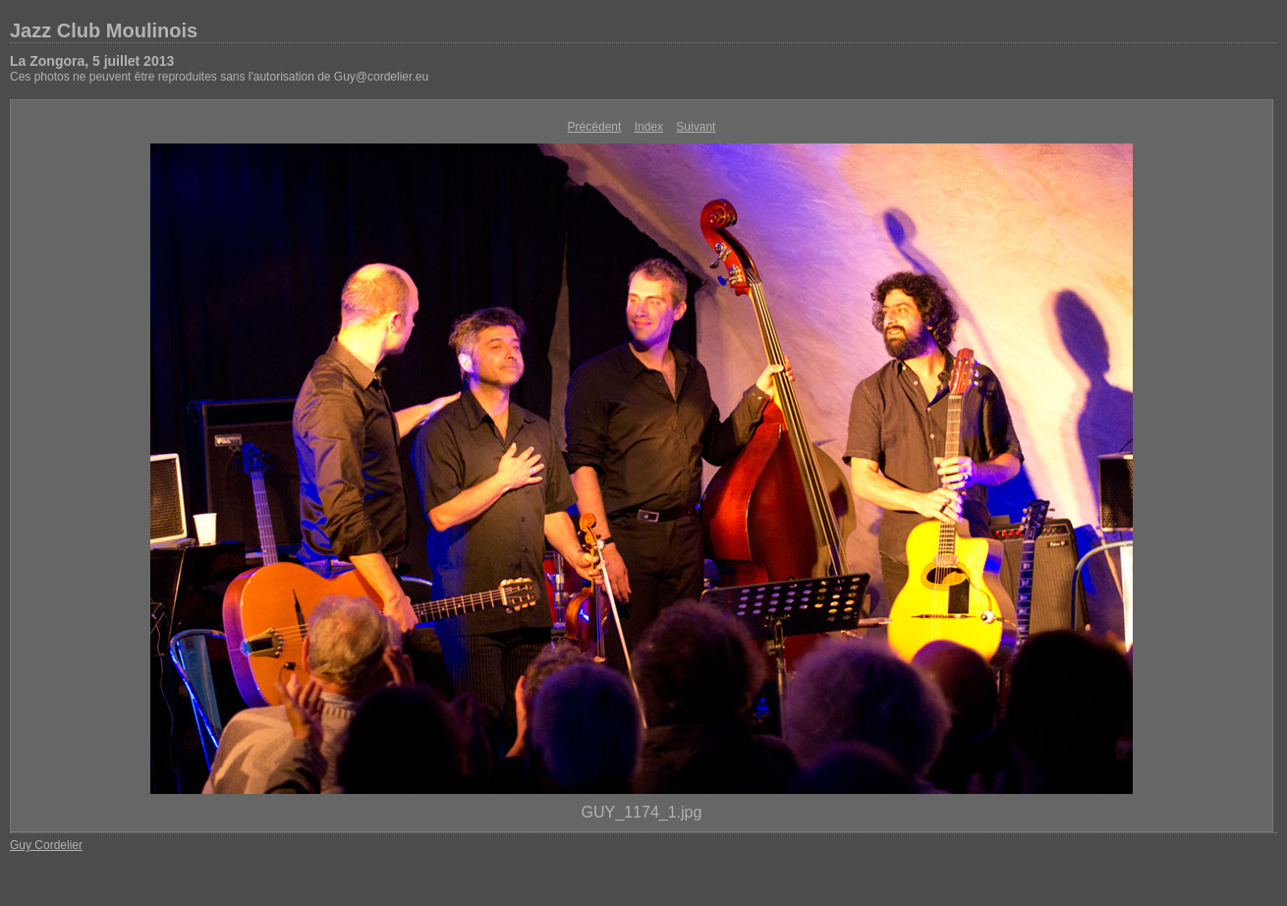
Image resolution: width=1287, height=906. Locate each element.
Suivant (695, 127)
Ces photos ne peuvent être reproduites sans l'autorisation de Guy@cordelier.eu (219, 77)
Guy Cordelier (46, 845)
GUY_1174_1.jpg (642, 812)
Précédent (595, 127)
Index (649, 127)
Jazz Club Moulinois (103, 30)
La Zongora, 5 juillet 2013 (92, 61)
